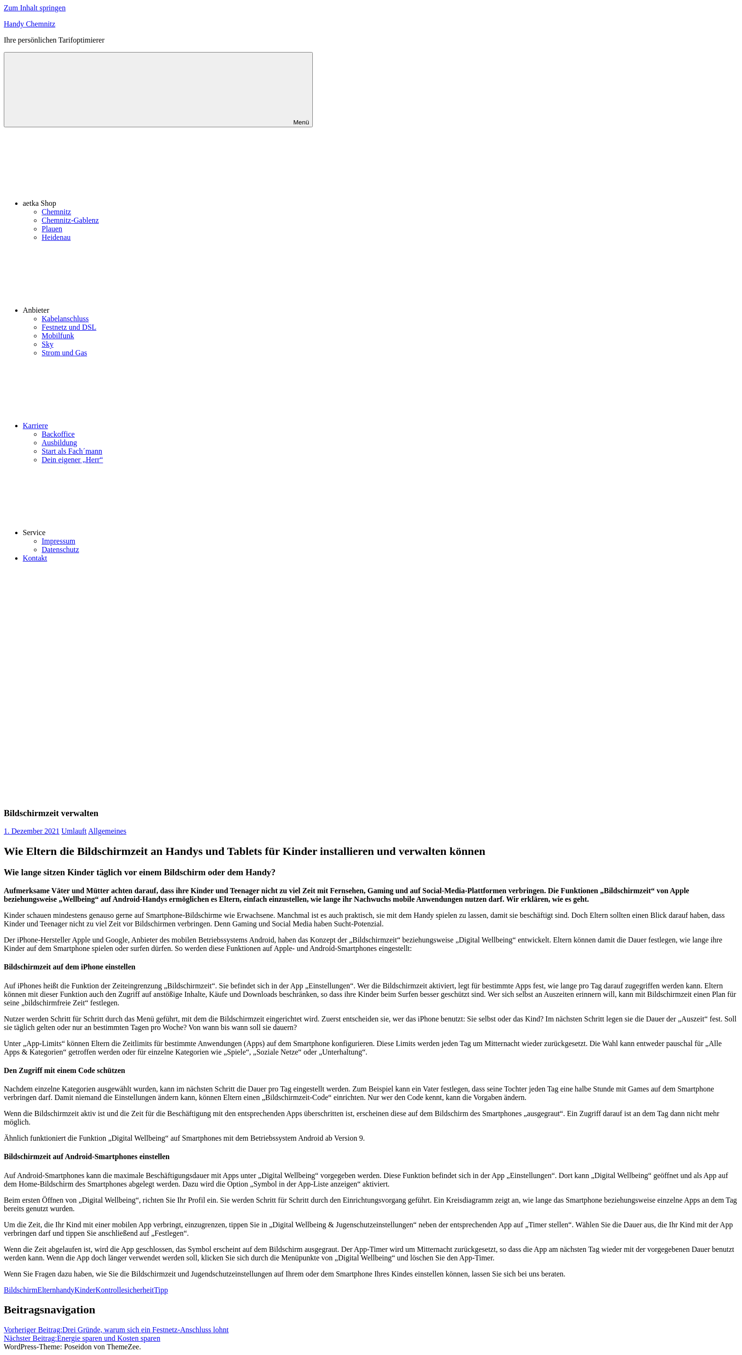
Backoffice (58, 434)
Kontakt (35, 558)
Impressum (58, 541)
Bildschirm (20, 1290)
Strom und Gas (64, 353)
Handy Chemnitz (29, 24)
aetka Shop (110, 203)
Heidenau (56, 237)
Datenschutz (60, 550)
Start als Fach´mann (72, 451)
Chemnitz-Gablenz (70, 220)
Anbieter (107, 310)
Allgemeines (107, 831)
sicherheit (139, 1290)
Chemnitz (56, 212)
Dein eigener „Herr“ (72, 460)
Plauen (52, 229)
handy (65, 1290)
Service (105, 532)
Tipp (161, 1290)
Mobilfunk (58, 336)
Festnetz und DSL (69, 327)
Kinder (84, 1290)
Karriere (106, 426)
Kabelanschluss (65, 319)
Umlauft (74, 831)
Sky (47, 344)
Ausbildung (59, 443)
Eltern (46, 1290)
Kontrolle (110, 1290)
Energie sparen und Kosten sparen (82, 1338)
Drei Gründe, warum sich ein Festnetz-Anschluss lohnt (116, 1330)
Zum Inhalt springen (35, 8)
